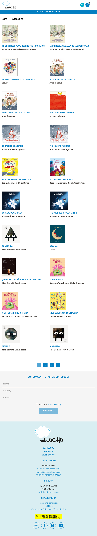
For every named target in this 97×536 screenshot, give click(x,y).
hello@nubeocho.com (48, 492)
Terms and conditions (48, 503)
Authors (48, 451)
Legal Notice (48, 506)
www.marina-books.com (48, 469)
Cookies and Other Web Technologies (48, 509)
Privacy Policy (54, 404)
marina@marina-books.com (48, 472)
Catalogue (48, 448)
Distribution (48, 455)
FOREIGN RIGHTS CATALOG (48, 475)
